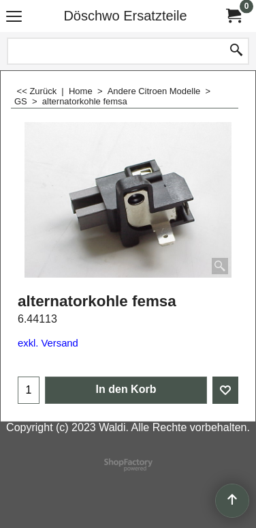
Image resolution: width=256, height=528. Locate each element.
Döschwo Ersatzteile (125, 15)
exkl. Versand (48, 343)
